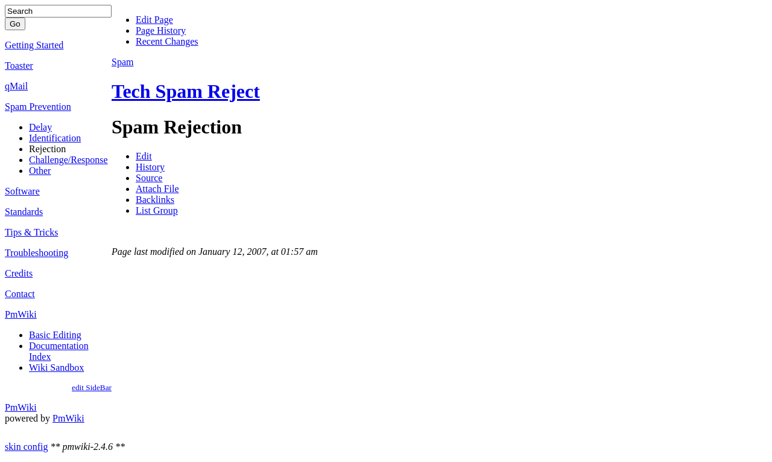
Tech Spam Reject (186, 91)
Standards (24, 212)
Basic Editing (55, 335)
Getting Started (34, 45)
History (150, 167)
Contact (20, 294)
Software (22, 191)
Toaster (19, 65)
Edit (144, 156)
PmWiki (21, 314)
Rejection (47, 149)
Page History (161, 30)
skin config (26, 446)
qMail (16, 86)
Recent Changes (167, 41)
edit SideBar (92, 387)
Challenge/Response (68, 160)
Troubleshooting (36, 253)
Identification (55, 138)
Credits (19, 273)
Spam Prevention (38, 106)
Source (149, 178)
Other (40, 170)
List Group (157, 210)
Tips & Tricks (31, 232)
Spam (122, 62)
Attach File (157, 189)
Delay (40, 127)
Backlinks (155, 199)
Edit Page (154, 19)
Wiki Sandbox (56, 367)
